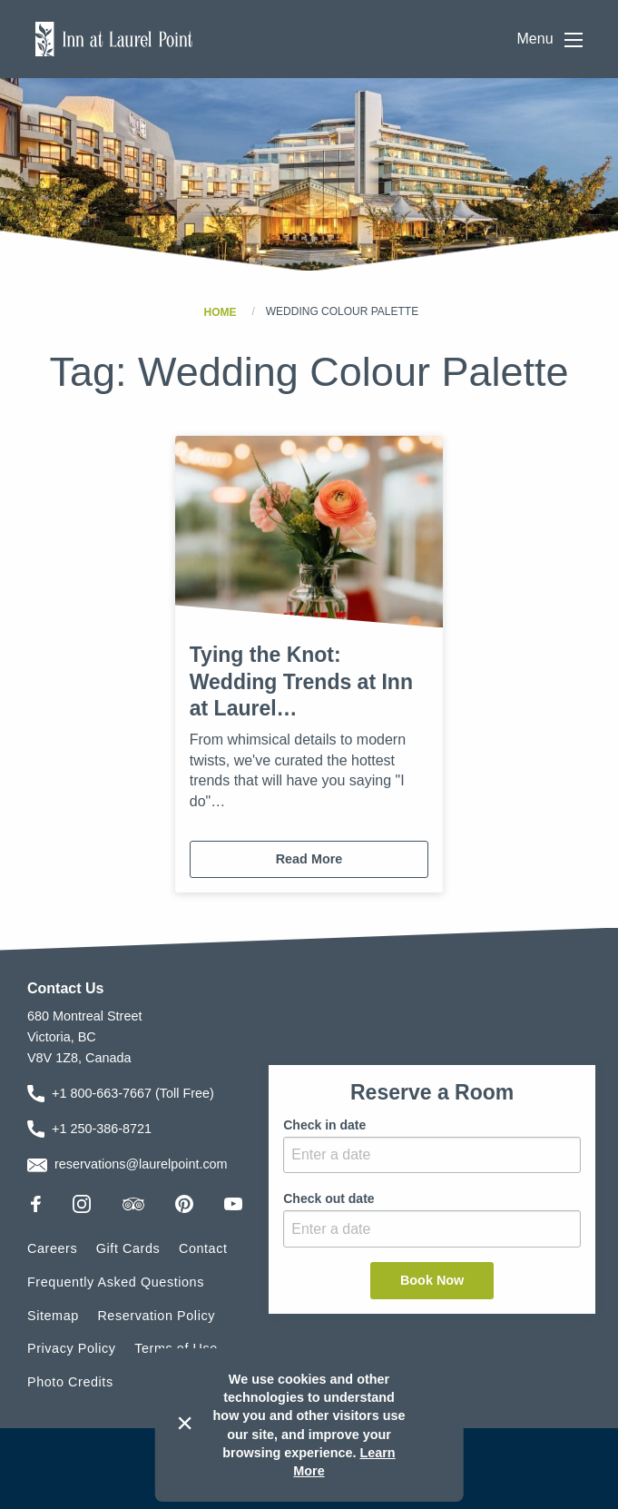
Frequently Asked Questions (115, 1282)
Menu (550, 39)
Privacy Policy (71, 1348)
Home (220, 311)
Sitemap (53, 1315)
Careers (52, 1248)
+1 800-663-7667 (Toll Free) (133, 1093)
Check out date (328, 1198)
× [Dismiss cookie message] (184, 1421)
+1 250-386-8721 (102, 1128)
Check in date (324, 1125)
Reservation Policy (156, 1315)
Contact (203, 1248)
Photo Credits (70, 1382)
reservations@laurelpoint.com (141, 1164)
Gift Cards (128, 1248)
